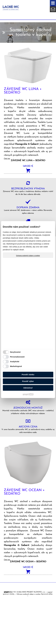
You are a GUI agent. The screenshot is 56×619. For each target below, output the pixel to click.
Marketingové (16, 366)
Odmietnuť (28, 388)
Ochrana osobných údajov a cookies (28, 255)
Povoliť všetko (28, 375)
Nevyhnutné (15, 352)
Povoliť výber (28, 381)
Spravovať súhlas (46, 594)
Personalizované (17, 357)
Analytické (14, 361)
